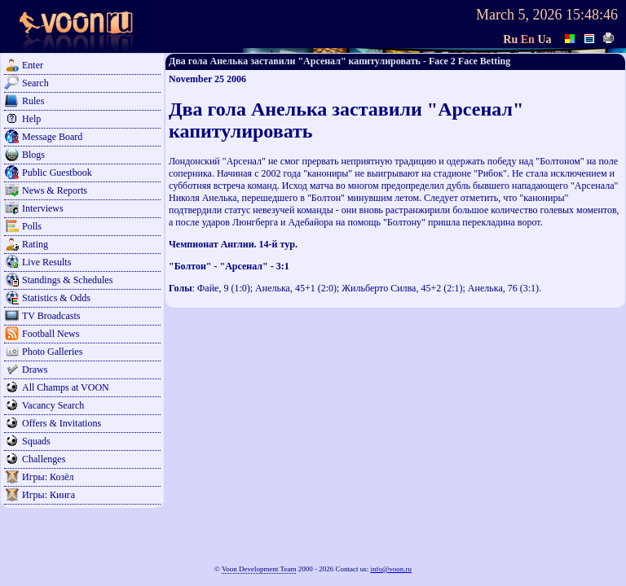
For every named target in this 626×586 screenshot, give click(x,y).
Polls (32, 226)
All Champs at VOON (65, 387)
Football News (50, 333)
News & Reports (54, 190)
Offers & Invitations (61, 423)
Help (31, 119)
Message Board (52, 136)
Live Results (46, 262)
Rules (33, 101)
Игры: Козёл (47, 477)
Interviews (43, 208)
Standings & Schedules (67, 280)
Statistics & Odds (56, 298)
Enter (32, 65)
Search (35, 83)
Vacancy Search (53, 405)
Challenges (43, 459)
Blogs (33, 154)
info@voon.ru (391, 569)
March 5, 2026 (519, 15)
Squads (36, 441)
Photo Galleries (52, 351)
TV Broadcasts (51, 315)
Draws (34, 369)
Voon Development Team (259, 569)
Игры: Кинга (48, 495)
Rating (35, 244)
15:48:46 (592, 15)
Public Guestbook (57, 172)
